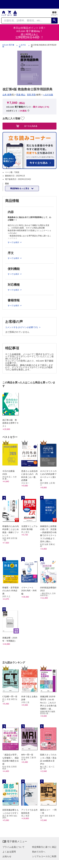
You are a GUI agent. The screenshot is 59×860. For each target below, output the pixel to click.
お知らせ (7, 856)
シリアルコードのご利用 (44, 856)
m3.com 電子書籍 (8, 46)
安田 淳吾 (31, 94)
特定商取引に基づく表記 (44, 847)
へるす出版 (22, 46)
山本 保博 (7, 94)
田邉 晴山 (20, 94)
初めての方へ (38, 852)
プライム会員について (14, 847)
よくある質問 (9, 852)
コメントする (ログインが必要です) (21, 327)
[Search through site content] (26, 21)
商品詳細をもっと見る (20, 188)
